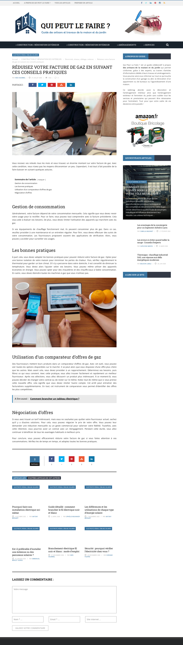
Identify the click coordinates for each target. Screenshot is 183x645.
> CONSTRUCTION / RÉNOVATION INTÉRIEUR (88, 44)
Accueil (16, 3)
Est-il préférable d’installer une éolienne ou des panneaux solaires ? (26, 551)
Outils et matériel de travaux (136, 182)
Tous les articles (62, 3)
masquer (41, 180)
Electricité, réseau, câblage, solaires (25, 55)
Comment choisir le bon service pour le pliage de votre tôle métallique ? (143, 190)
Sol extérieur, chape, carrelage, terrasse (141, 304)
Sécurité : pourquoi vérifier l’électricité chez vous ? (99, 550)
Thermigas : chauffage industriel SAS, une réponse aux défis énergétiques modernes (152, 257)
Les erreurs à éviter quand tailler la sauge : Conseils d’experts (153, 241)
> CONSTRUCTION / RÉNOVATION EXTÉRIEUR (37, 44)
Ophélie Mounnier (73, 517)
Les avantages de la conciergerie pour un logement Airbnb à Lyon (152, 226)
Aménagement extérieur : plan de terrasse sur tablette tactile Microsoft (145, 313)
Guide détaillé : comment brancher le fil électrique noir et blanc (64, 509)
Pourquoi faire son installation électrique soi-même (26, 509)
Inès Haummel (20, 78)
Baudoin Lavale (145, 264)
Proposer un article (83, 3)
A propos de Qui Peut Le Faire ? (37, 3)
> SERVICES (149, 44)
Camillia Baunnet (146, 231)
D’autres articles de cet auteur (44, 478)
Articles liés (19, 478)
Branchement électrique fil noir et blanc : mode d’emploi (63, 550)
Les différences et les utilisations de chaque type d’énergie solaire (99, 509)
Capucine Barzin (146, 246)
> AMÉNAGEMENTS (126, 44)
